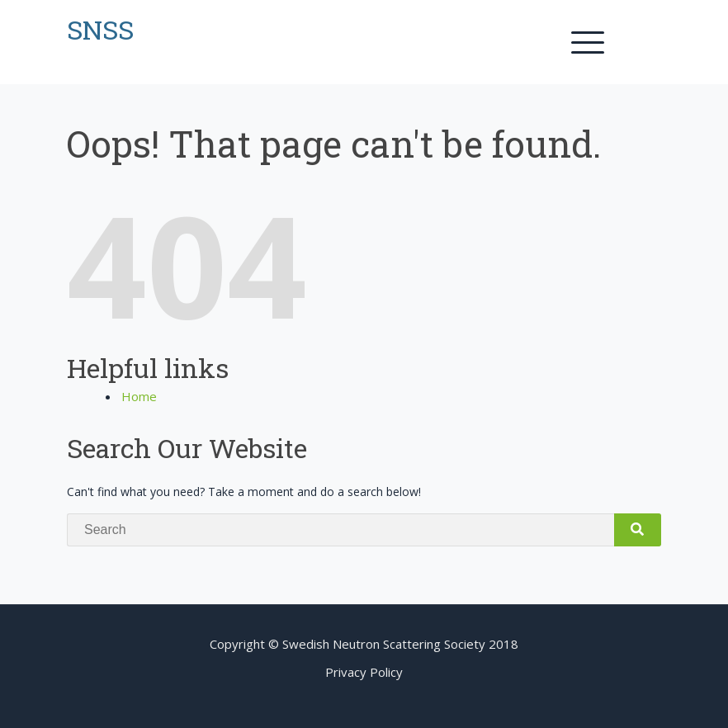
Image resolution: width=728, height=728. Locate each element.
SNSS (100, 29)
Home (139, 396)
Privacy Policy (364, 672)
